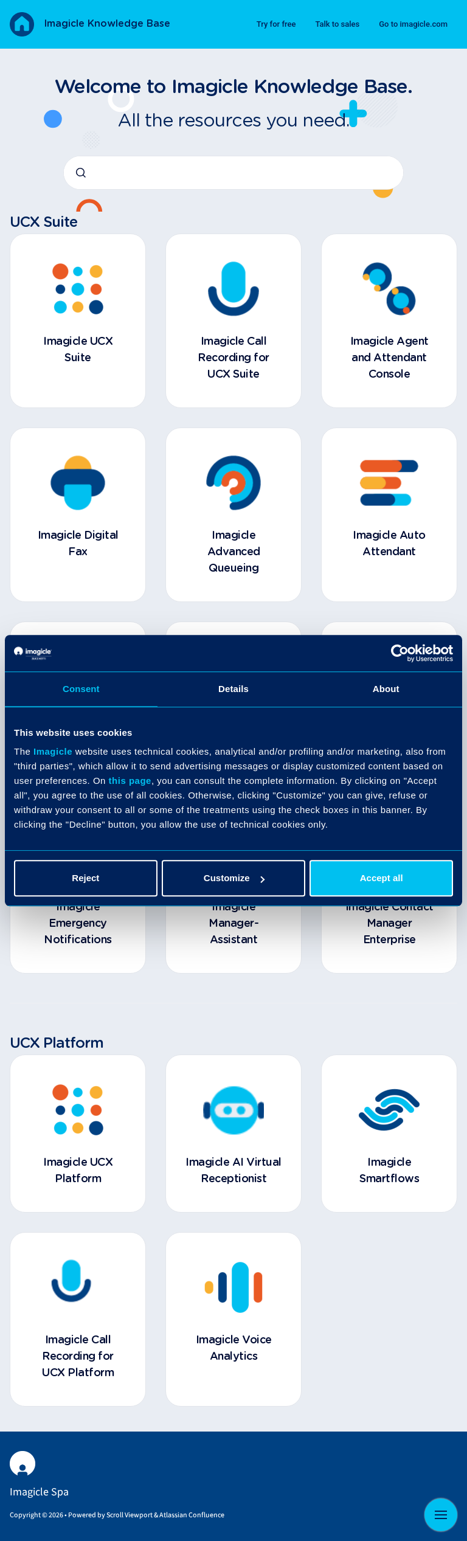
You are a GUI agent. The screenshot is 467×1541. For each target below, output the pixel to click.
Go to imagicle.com (413, 24)
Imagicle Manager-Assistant (233, 924)
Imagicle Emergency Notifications (78, 924)
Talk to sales (337, 24)
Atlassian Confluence (191, 1515)
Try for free (276, 24)
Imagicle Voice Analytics (234, 1348)
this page (130, 780)
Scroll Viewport (130, 1515)
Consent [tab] (81, 689)
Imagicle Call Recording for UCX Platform (78, 1357)
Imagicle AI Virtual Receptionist (233, 1171)
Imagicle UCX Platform (77, 1171)
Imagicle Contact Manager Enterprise (389, 924)
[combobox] (233, 172)
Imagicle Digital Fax (78, 544)
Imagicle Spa (39, 1492)
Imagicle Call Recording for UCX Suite (233, 358)
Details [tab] (233, 689)
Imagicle (52, 751)
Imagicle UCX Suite (77, 350)
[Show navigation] (440, 1514)
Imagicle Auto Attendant (389, 544)
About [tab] (386, 689)
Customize (234, 878)
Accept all (381, 878)
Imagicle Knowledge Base (107, 24)
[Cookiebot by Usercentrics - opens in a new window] (400, 653)
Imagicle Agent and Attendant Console (389, 358)
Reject (85, 878)
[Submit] (81, 172)
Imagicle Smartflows (389, 1171)
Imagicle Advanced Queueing (233, 552)
